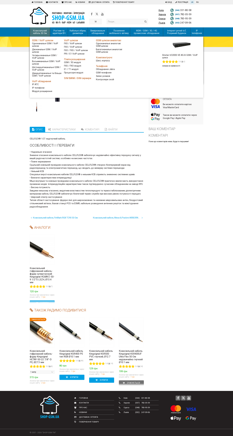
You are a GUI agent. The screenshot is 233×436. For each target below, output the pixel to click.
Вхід (168, 2)
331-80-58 (180, 10)
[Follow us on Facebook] (91, 14)
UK (192, 2)
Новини (80, 2)
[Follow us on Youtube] (102, 14)
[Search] (145, 21)
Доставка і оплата (98, 2)
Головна (36, 2)
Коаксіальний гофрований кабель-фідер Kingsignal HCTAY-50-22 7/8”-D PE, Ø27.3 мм (41, 357)
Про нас (66, 2)
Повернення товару (123, 2)
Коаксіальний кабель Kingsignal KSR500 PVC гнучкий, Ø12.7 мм (101, 355)
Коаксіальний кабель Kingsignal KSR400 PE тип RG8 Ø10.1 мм (71, 354)
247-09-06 (180, 23)
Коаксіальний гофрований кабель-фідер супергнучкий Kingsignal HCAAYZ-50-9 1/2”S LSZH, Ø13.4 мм (42, 275)
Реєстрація (181, 2)
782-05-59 (180, 14)
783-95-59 (180, 18)
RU (197, 2)
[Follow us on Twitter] (97, 14)
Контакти (51, 2)
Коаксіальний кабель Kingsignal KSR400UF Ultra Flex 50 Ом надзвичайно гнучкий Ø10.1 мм (131, 357)
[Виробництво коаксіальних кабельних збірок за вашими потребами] (178, 63)
